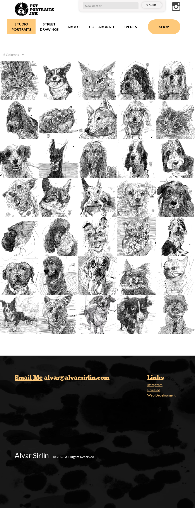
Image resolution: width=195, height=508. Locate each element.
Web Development (161, 395)
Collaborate (102, 27)
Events (130, 27)
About (73, 27)
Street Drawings (49, 26)
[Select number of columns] (12, 54)
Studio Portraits (21, 26)
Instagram (154, 385)
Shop (164, 27)
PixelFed (153, 390)
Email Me (29, 377)
